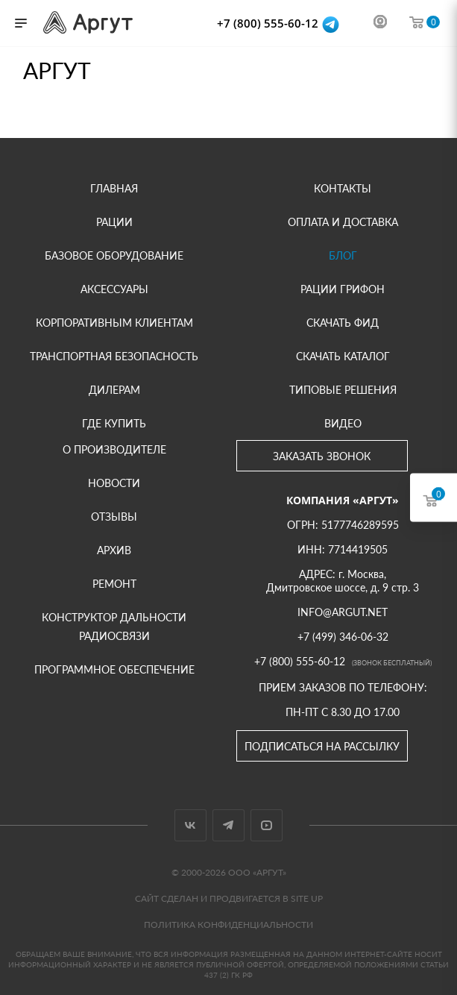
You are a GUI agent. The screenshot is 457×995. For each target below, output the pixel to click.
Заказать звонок (322, 456)
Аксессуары (114, 289)
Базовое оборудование (114, 255)
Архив (114, 550)
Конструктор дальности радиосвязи (114, 626)
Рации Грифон (342, 289)
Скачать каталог (343, 356)
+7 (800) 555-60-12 (269, 23)
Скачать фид (342, 322)
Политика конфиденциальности (228, 924)
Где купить (114, 423)
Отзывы (114, 516)
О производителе (114, 449)
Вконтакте (190, 825)
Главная (114, 188)
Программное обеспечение (114, 669)
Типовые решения (343, 389)
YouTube (266, 825)
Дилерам (114, 389)
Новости (114, 483)
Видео (343, 423)
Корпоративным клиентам (114, 322)
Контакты (342, 188)
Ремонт (114, 583)
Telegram (228, 825)
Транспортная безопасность (114, 356)
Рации (114, 222)
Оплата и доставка (343, 222)
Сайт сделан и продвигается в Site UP (229, 898)
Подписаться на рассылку (322, 746)
